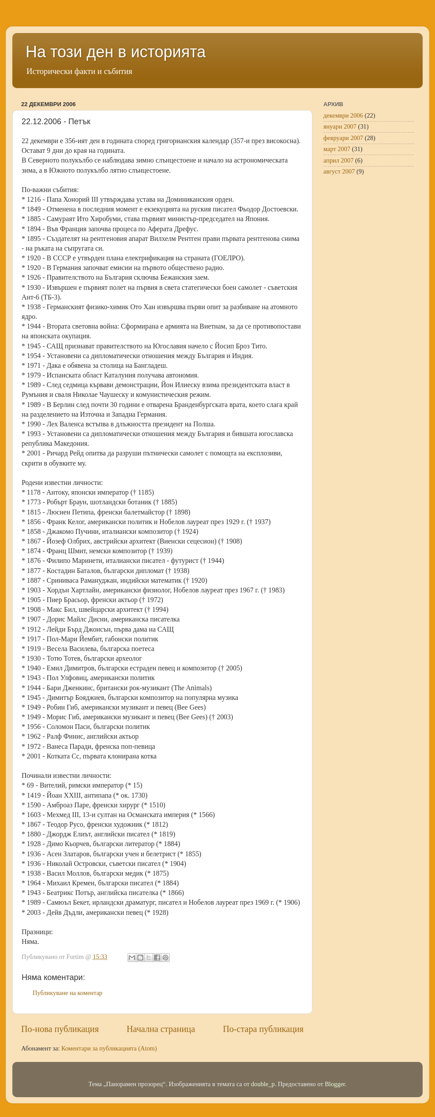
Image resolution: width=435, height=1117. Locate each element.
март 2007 (336, 148)
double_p (263, 1083)
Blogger (335, 1083)
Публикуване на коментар (67, 992)
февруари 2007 (343, 137)
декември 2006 (343, 115)
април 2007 (338, 160)
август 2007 (339, 171)
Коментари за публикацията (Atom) (109, 1048)
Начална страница (161, 1029)
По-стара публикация (263, 1029)
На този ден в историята (116, 52)
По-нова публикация (60, 1029)
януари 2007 (339, 126)
